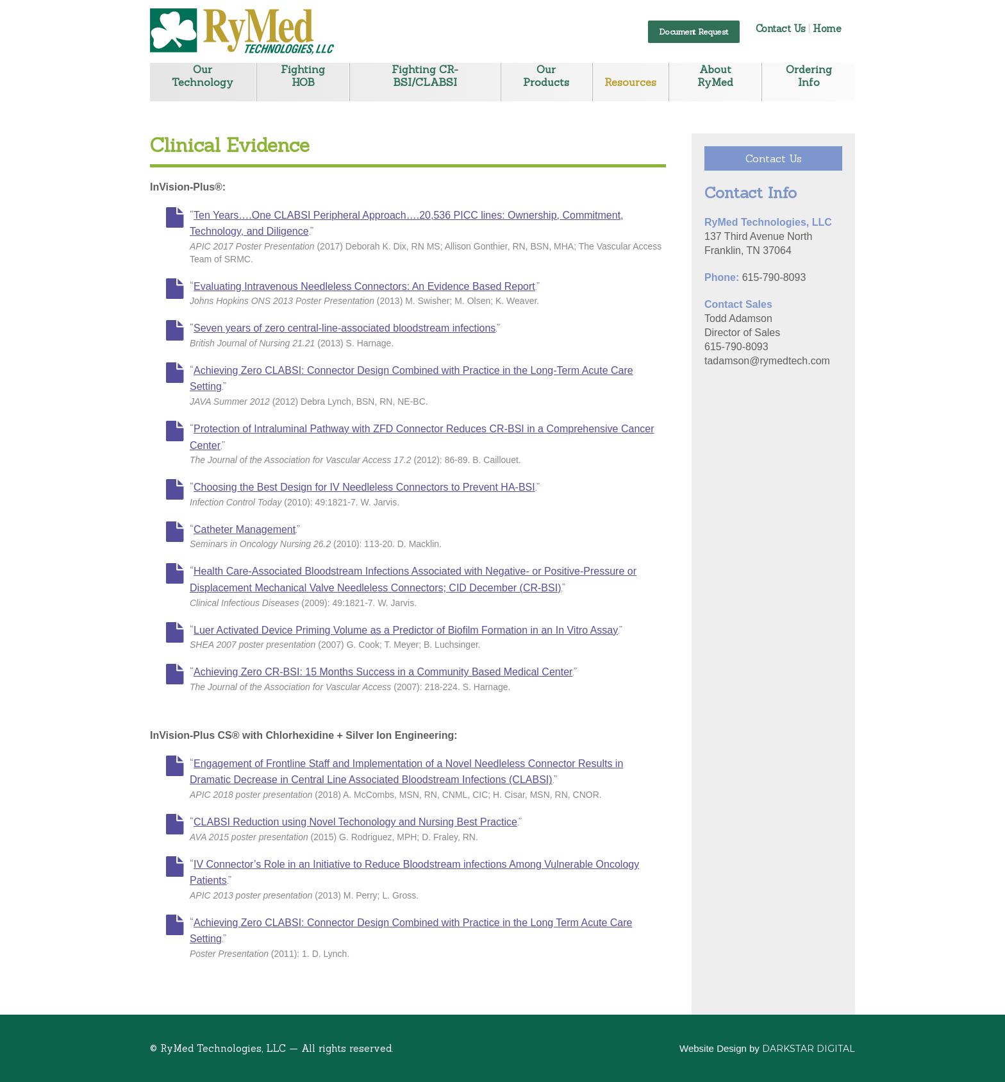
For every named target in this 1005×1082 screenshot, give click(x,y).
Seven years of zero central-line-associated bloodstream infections (344, 328)
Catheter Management (244, 529)
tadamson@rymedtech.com (767, 360)
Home (827, 28)
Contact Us (781, 28)
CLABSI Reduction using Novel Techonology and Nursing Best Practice (355, 821)
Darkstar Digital (808, 1048)
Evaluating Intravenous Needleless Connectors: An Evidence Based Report (364, 286)
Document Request (694, 32)
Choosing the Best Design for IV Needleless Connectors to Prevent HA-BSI (364, 487)
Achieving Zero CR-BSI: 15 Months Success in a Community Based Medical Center (383, 671)
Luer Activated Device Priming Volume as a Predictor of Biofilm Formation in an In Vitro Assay (406, 630)
